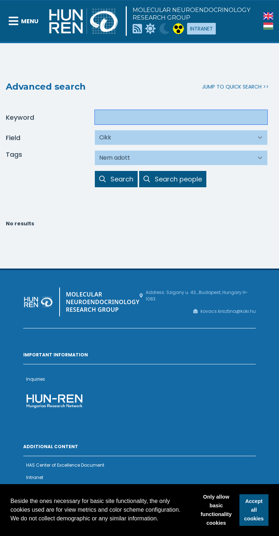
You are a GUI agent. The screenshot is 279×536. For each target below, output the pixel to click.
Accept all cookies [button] (254, 509)
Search (116, 179)
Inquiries (35, 379)
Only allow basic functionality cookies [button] (216, 510)
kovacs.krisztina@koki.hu (228, 311)
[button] (161, 519)
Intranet (201, 28)
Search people (172, 179)
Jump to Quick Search (232, 86)
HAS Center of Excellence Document (65, 465)
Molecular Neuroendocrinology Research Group (191, 14)
